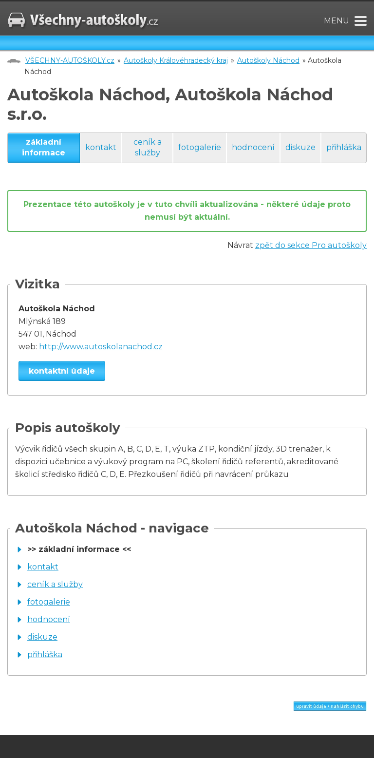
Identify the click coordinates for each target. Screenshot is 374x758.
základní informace (43, 147)
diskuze (300, 147)
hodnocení (253, 147)
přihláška (343, 147)
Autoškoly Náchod (268, 60)
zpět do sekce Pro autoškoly (311, 245)
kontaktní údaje (62, 371)
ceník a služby (147, 147)
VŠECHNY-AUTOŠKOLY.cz (69, 60)
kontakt (100, 147)
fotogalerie (199, 147)
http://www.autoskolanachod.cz (101, 346)
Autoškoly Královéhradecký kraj (176, 60)
